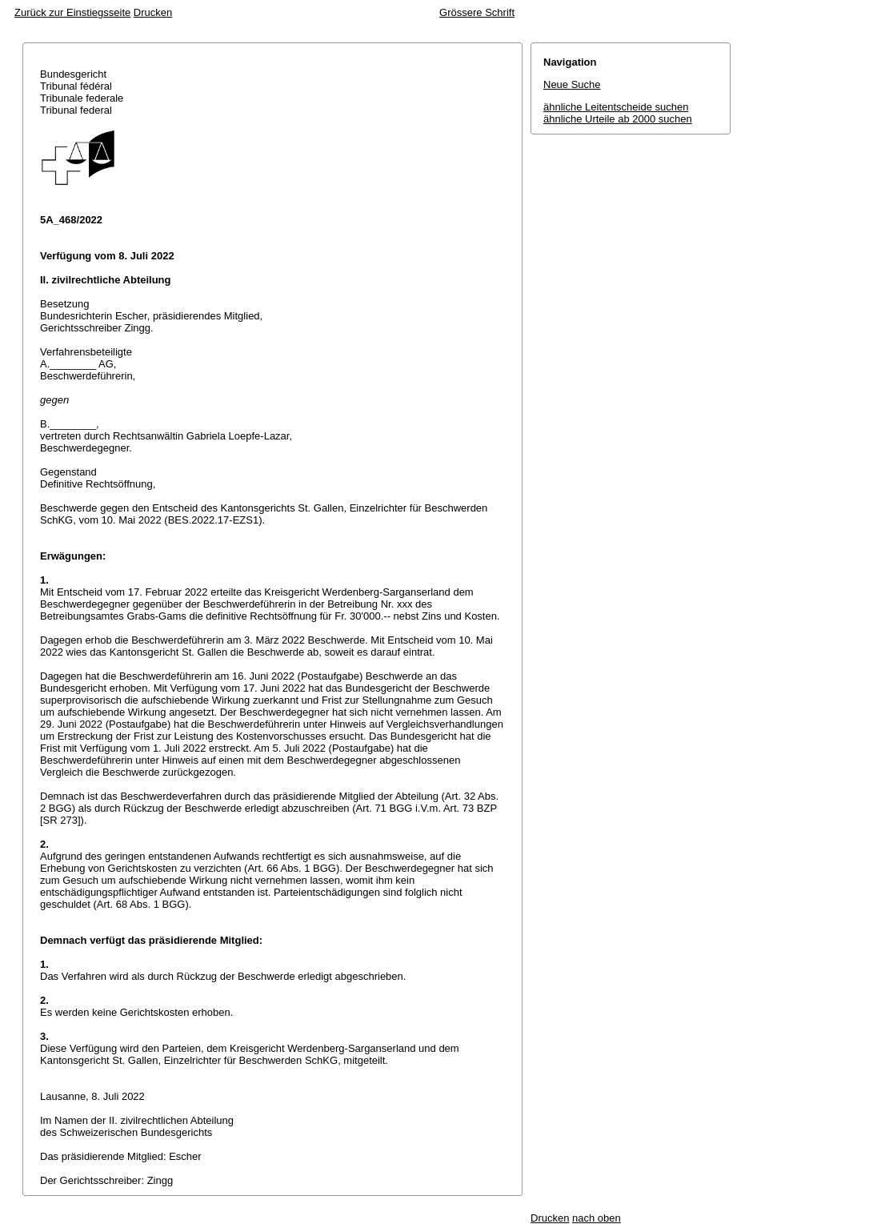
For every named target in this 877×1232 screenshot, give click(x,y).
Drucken (153, 12)
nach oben (596, 1218)
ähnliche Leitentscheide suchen (615, 107)
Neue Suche (572, 84)
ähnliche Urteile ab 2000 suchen (617, 119)
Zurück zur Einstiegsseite (72, 12)
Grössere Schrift (477, 12)
